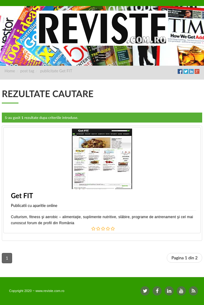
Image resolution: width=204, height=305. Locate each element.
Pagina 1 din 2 (184, 257)
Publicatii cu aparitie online (34, 205)
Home (10, 70)
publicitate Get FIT (56, 70)
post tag (27, 70)
